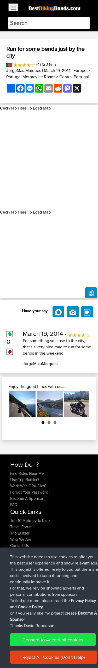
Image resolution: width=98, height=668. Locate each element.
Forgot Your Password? (30, 492)
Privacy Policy (83, 638)
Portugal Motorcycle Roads (30, 77)
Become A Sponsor (26, 498)
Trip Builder (20, 533)
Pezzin (16, 573)
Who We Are (20, 539)
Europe (80, 71)
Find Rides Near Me (27, 473)
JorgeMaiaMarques (23, 71)
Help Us (17, 552)
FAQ (13, 504)
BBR (38, 573)
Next (81, 404)
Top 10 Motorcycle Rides (30, 520)
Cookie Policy (30, 644)
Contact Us (19, 545)
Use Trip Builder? (24, 479)
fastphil (16, 567)
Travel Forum (21, 527)
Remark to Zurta (56, 580)
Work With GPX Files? (28, 486)
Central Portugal (74, 77)
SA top (49, 567)
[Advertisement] (49, 160)
